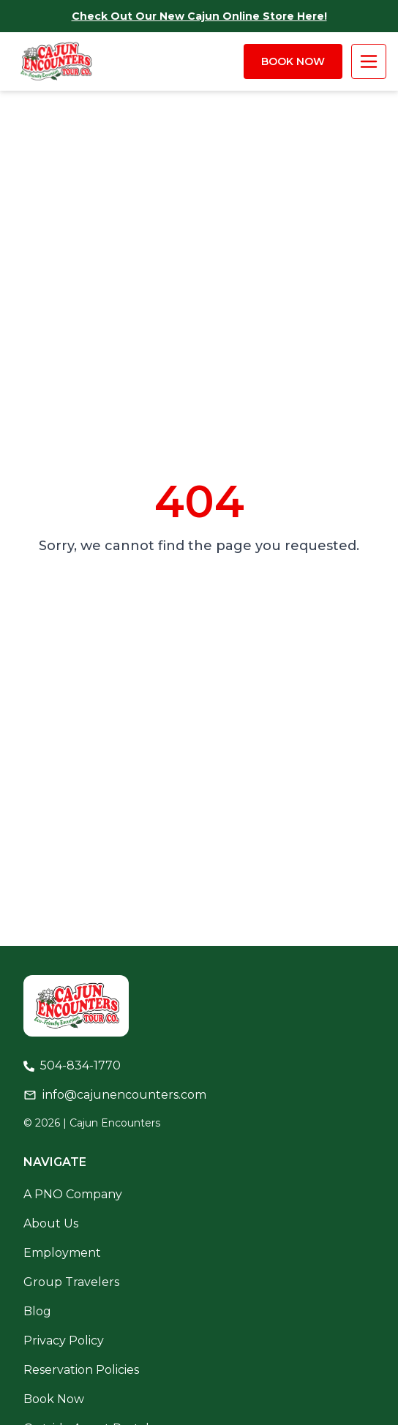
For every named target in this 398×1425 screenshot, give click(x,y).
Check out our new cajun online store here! (199, 16)
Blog (37, 1311)
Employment (62, 1253)
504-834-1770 (80, 1065)
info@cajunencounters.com (124, 1095)
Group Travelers (71, 1282)
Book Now (293, 61)
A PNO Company (72, 1194)
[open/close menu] (368, 61)
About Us (50, 1223)
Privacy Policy (63, 1340)
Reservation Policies (81, 1370)
